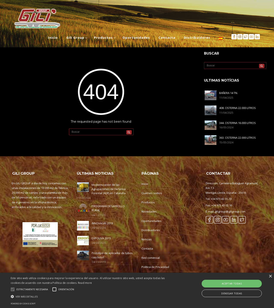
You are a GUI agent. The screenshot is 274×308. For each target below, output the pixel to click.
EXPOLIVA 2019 (101, 238)
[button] (93, 296)
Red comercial (150, 258)
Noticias (146, 239)
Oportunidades (151, 221)
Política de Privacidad (155, 267)
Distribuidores (150, 230)
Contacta (147, 248)
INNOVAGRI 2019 (102, 223)
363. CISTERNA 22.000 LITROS (237, 138)
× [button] (270, 276)
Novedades (149, 211)
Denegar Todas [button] (231, 293)
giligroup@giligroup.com (230, 211)
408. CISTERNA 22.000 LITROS (237, 108)
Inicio (144, 184)
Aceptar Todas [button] (232, 283)
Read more (85, 283)
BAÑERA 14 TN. (228, 93)
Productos (148, 202)
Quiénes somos (151, 193)
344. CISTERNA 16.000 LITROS (237, 123)
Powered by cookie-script (23, 303)
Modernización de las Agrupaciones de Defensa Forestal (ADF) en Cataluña (109, 189)
